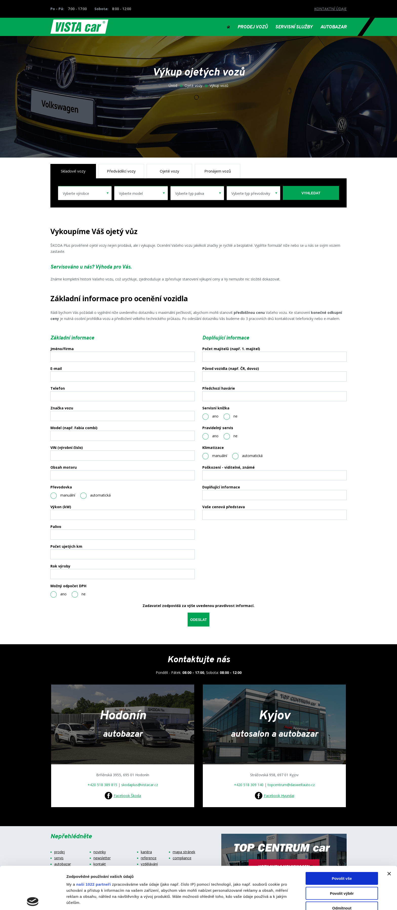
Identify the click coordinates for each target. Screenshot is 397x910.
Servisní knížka (215, 408)
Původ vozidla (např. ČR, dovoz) (230, 368)
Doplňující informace (221, 487)
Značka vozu (61, 408)
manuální (62, 495)
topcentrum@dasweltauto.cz (291, 784)
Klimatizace (213, 447)
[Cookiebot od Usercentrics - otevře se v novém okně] (33, 900)
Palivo (55, 526)
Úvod (173, 85)
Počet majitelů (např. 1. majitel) (231, 349)
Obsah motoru (63, 467)
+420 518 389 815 (102, 784)
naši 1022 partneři (93, 842)
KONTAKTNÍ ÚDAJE (330, 8)
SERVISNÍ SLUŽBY (294, 27)
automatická (95, 495)
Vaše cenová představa (223, 507)
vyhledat (311, 193)
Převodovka (61, 487)
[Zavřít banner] (389, 831)
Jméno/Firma (62, 349)
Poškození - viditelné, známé (228, 467)
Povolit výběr (342, 850)
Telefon (57, 388)
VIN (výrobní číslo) (66, 447)
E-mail (56, 368)
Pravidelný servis (217, 428)
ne (79, 594)
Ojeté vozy (193, 85)
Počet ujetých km (66, 546)
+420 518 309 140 (249, 784)
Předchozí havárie (218, 388)
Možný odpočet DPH (68, 586)
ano (58, 594)
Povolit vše (342, 836)
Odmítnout (341, 865)
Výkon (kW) (60, 507)
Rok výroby (60, 566)
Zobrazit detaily (267, 900)
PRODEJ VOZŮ (252, 27)
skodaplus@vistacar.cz (139, 784)
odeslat (198, 620)
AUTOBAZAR (333, 27)
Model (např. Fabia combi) (73, 428)
